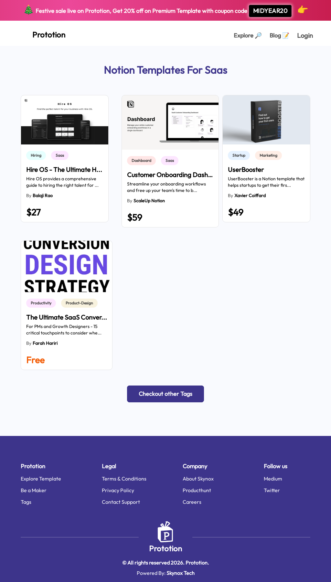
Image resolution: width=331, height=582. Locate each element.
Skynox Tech (180, 573)
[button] (165, 394)
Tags (26, 502)
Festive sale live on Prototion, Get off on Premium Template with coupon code (165, 10)
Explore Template (41, 478)
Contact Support (121, 502)
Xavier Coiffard (250, 195)
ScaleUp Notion (149, 201)
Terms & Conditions (124, 478)
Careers (192, 502)
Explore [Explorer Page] (248, 35)
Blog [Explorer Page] (279, 35)
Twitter (272, 490)
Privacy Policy (118, 490)
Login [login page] (305, 35)
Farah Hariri (45, 343)
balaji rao (43, 195)
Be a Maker (34, 490)
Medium (273, 478)
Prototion (165, 548)
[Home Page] (41, 33)
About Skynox (198, 478)
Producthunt (197, 490)
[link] (37, 155)
